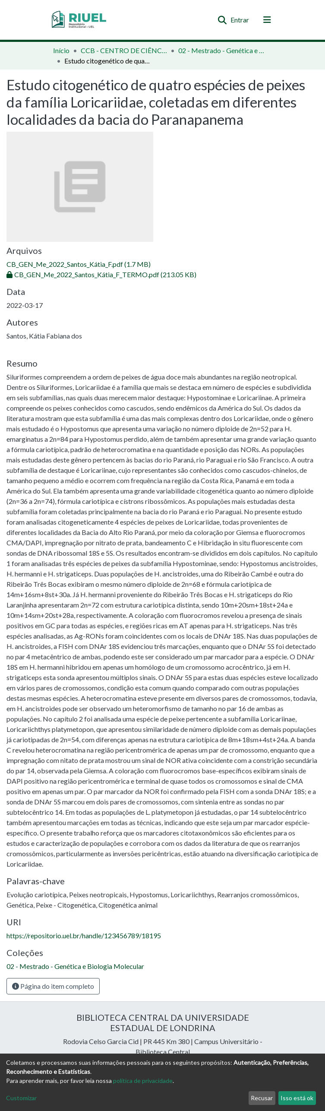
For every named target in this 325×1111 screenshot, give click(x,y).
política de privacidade (143, 1080)
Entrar (240, 20)
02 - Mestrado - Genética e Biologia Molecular (221, 50)
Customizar (21, 1098)
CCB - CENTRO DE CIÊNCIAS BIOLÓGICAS (124, 50)
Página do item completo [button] (53, 986)
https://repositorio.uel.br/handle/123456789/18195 (83, 935)
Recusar (262, 1098)
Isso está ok (297, 1098)
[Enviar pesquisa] (222, 20)
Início (61, 50)
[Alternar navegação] (267, 19)
